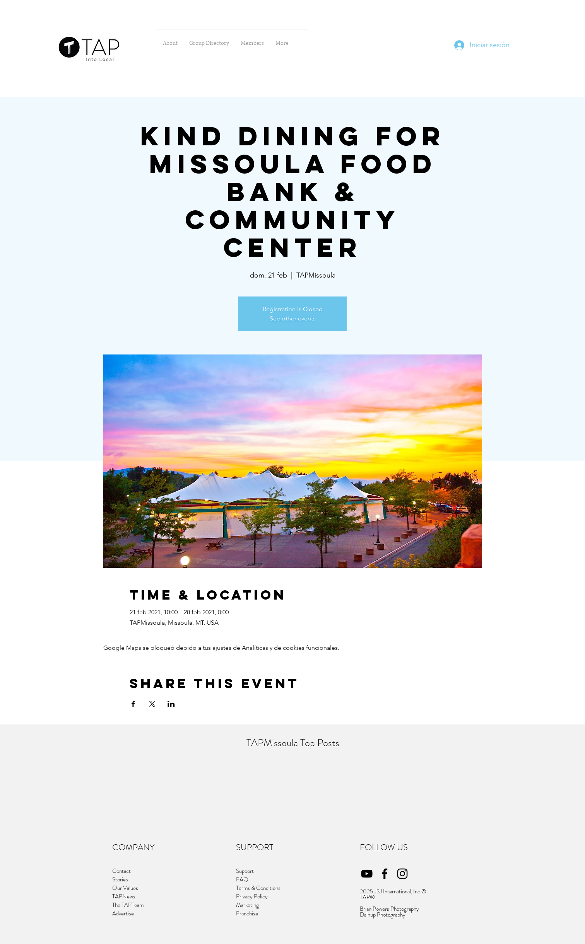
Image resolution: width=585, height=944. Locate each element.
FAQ (242, 879)
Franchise (247, 913)
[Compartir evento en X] (152, 704)
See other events (293, 318)
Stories (120, 879)
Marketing (247, 905)
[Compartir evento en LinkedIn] (171, 704)
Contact (121, 871)
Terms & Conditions (258, 888)
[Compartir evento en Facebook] (133, 704)
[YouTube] (367, 874)
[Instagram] (402, 874)
